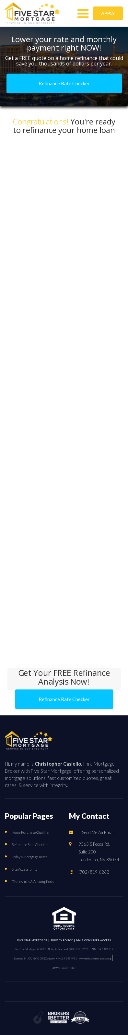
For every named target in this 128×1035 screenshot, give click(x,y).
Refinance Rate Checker (30, 844)
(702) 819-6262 (93, 871)
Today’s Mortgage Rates (29, 857)
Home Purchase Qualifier (31, 832)
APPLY (108, 13)
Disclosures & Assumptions (33, 881)
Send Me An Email (98, 832)
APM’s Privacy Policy (64, 968)
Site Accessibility (24, 869)
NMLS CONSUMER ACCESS (93, 940)
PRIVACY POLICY (62, 940)
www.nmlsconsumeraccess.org (95, 958)
